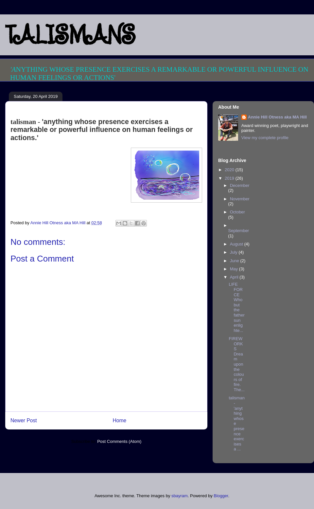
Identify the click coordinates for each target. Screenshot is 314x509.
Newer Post (23, 420)
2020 (230, 169)
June (235, 260)
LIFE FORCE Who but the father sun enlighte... (236, 307)
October (237, 211)
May (234, 268)
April (235, 277)
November (240, 198)
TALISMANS (70, 35)
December (240, 185)
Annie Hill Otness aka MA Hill (277, 117)
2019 (230, 178)
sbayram (179, 495)
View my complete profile (264, 137)
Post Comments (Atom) (119, 441)
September (238, 230)
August (237, 244)
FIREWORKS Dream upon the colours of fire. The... (236, 364)
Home (120, 420)
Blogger (221, 495)
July (234, 252)
